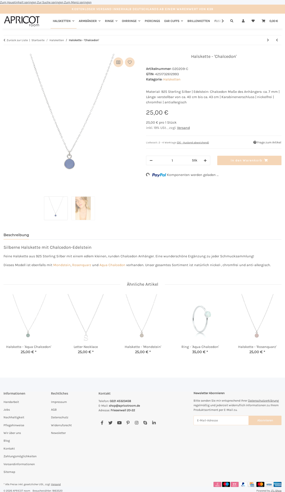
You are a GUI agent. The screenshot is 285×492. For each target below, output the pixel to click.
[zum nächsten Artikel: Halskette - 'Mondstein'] (267, 40)
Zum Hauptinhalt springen (18, 2)
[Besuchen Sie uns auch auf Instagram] (136, 423)
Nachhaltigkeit (14, 417)
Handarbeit (11, 402)
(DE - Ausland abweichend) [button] (193, 142)
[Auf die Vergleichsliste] (118, 62)
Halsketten (172, 79)
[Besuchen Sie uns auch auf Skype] (145, 423)
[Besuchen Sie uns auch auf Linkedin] (153, 423)
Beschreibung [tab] (16, 235)
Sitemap (9, 472)
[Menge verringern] (151, 160)
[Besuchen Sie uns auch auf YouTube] (119, 423)
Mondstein (62, 265)
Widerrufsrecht (61, 425)
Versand (183, 128)
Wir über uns (12, 433)
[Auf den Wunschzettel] (130, 62)
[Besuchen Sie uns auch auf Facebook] (102, 423)
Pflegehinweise (14, 425)
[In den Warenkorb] (7, 51)
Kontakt (9, 448)
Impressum (59, 402)
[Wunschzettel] (253, 21)
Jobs (7, 410)
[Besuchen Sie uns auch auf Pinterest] (127, 423)
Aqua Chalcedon (112, 265)
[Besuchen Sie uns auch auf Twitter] (110, 423)
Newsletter (58, 433)
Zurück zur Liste (17, 40)
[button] (243, 21)
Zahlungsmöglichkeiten (20, 456)
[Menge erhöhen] (205, 160)
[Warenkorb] (269, 21)
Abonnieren (265, 420)
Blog (7, 441)
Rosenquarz (81, 265)
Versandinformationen (19, 464)
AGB (54, 410)
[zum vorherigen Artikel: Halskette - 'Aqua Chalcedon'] (276, 40)
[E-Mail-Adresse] (221, 420)
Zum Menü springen (77, 2)
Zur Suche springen (50, 2)
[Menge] (172, 160)
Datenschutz (59, 417)
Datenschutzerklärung (263, 400)
